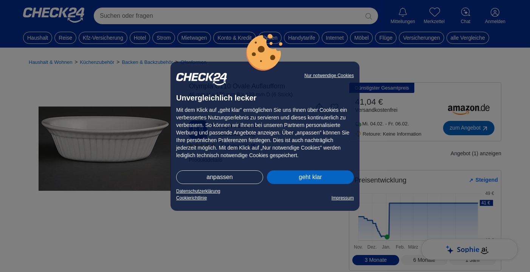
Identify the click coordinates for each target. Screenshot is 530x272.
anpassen (219, 177)
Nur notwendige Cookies (329, 75)
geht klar (310, 177)
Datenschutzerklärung (198, 191)
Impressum (343, 198)
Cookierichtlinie (191, 198)
